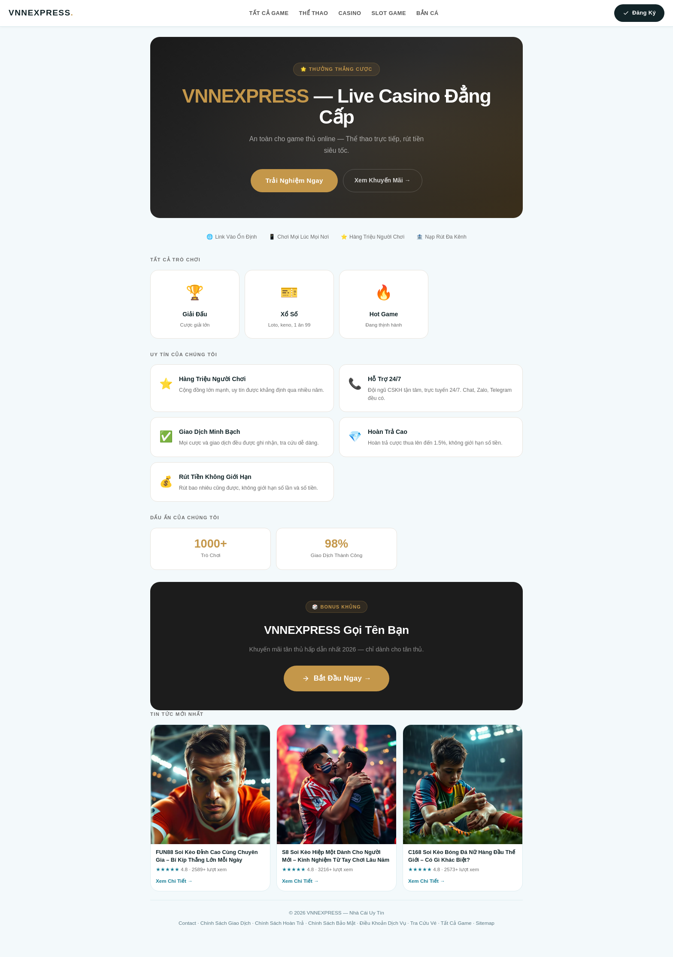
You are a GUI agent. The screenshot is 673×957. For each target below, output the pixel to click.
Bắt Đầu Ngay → (337, 678)
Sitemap (485, 923)
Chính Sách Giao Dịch (225, 923)
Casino (350, 13)
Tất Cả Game (269, 13)
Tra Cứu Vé (423, 923)
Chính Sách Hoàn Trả (279, 923)
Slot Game (388, 13)
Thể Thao (313, 13)
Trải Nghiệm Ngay (294, 180)
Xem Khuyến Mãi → (383, 180)
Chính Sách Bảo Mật (331, 923)
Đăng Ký (639, 12)
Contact (187, 923)
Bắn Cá (427, 13)
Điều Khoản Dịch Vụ (383, 923)
